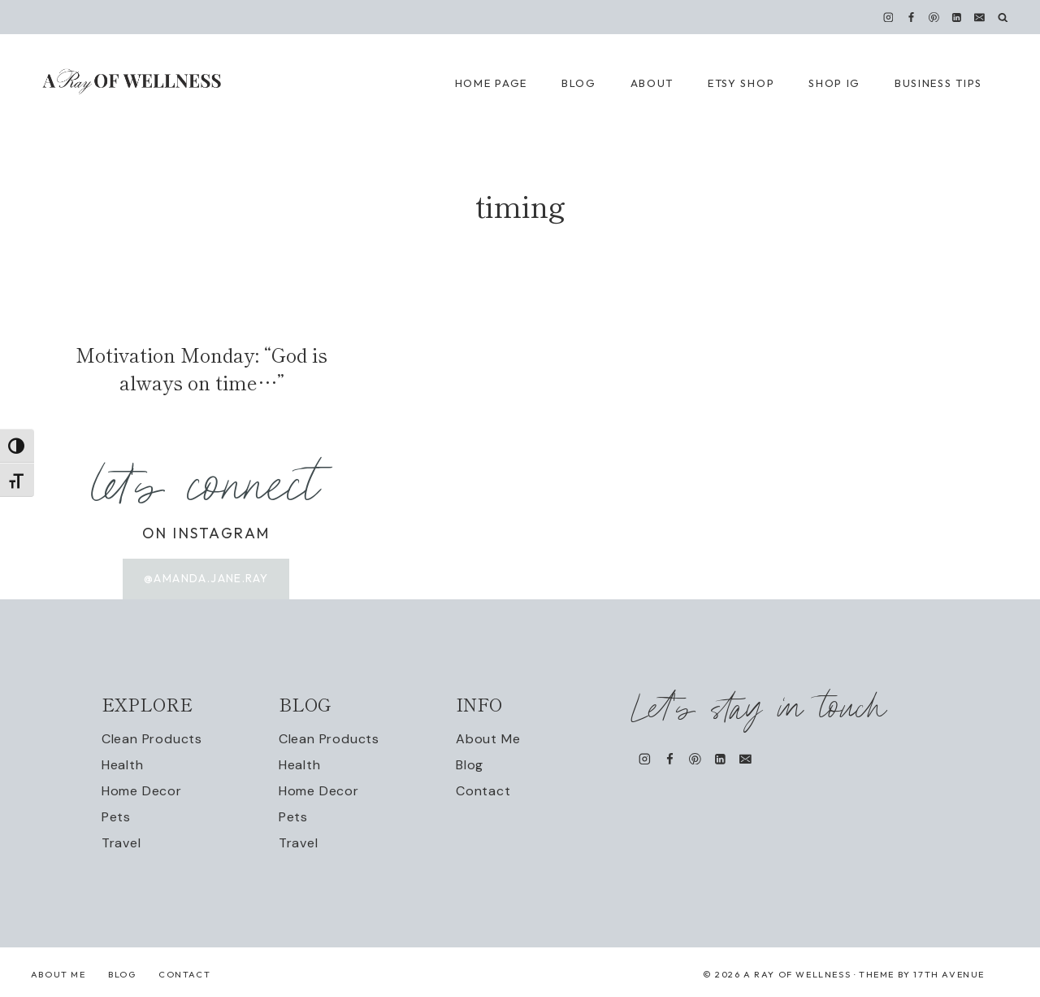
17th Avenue (949, 974)
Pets (116, 816)
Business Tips (938, 82)
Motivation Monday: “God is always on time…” (201, 368)
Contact (483, 790)
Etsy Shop (741, 82)
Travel (121, 842)
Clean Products (152, 738)
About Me (488, 738)
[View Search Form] (1003, 17)
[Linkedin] (957, 17)
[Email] (979, 17)
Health (123, 764)
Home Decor (142, 790)
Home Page (491, 82)
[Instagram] (888, 17)
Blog (469, 764)
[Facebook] (910, 17)
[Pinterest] (934, 17)
